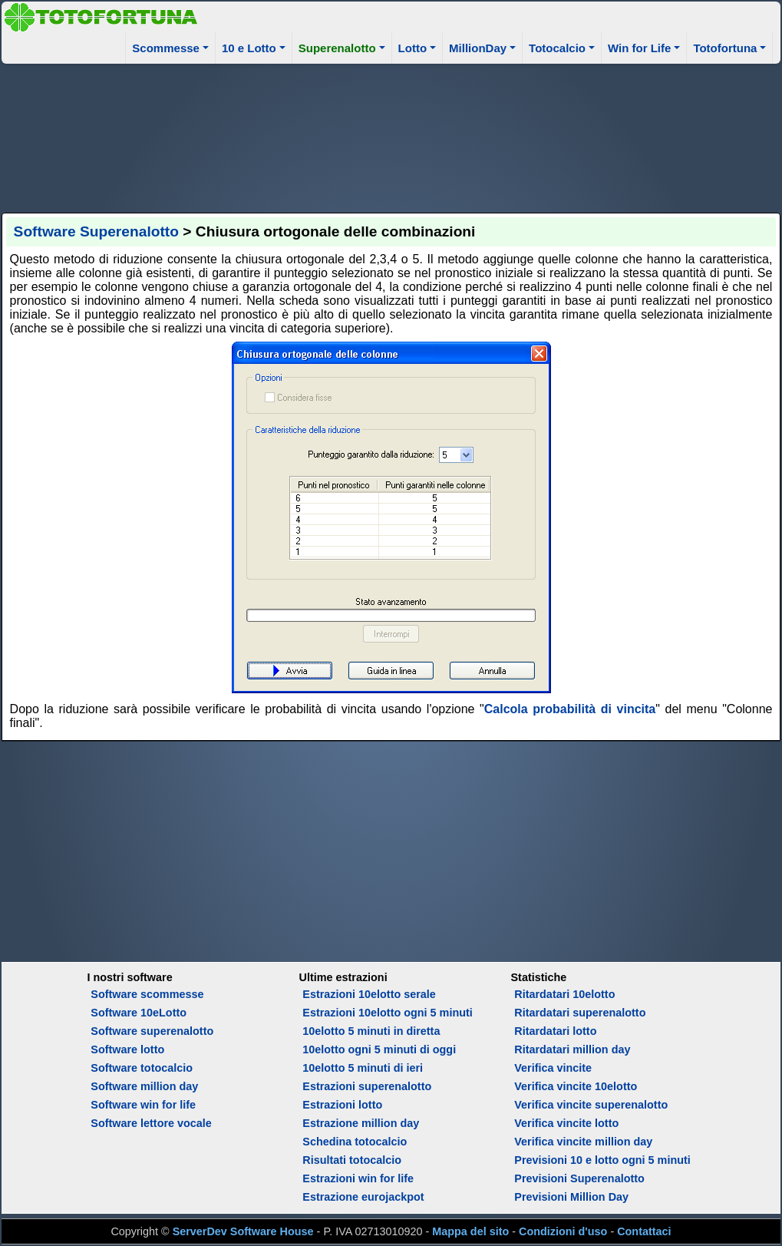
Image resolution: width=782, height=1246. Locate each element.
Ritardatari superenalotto (579, 1012)
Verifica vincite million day (583, 1141)
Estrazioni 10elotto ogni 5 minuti (387, 1012)
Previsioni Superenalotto (579, 1178)
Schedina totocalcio (354, 1141)
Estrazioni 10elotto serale (369, 994)
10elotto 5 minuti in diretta (371, 1031)
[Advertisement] (391, 136)
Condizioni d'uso (563, 1231)
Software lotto (127, 1049)
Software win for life (143, 1105)
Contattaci (644, 1231)
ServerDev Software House (243, 1231)
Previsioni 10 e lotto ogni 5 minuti (602, 1160)
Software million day (144, 1086)
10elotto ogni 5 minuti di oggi (379, 1049)
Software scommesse (147, 994)
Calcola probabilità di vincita (569, 709)
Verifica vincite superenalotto (591, 1105)
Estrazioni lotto (342, 1105)
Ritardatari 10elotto (564, 994)
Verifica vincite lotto (566, 1123)
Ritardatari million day (572, 1049)
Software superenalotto (152, 1031)
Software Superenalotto (96, 231)
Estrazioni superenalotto (366, 1086)
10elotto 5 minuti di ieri (362, 1068)
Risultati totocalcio (351, 1160)
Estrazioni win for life (358, 1178)
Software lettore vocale (151, 1123)
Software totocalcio (142, 1068)
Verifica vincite (553, 1068)
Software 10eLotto (138, 1012)
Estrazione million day (360, 1123)
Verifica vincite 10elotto (575, 1086)
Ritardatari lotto (555, 1031)
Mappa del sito (470, 1231)
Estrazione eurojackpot (363, 1197)
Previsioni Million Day (571, 1197)
